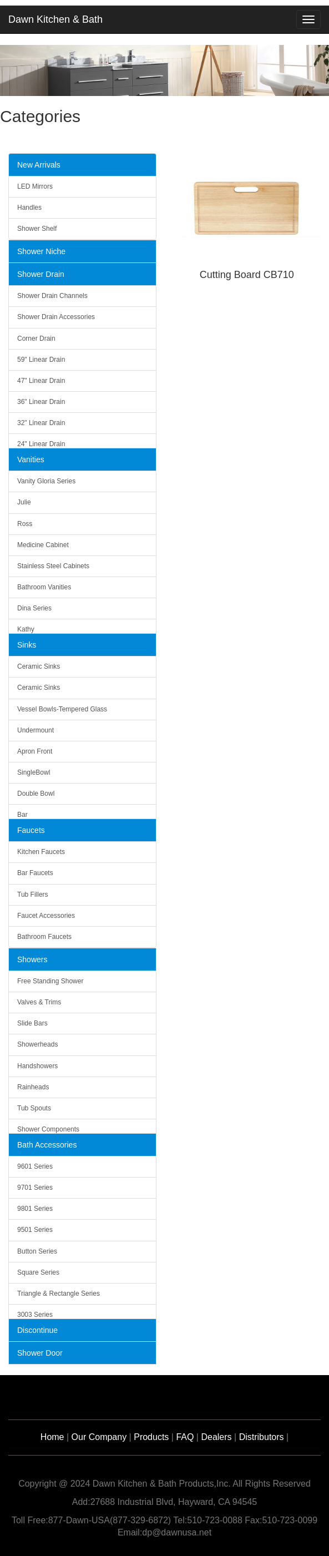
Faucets (31, 830)
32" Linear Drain (41, 423)
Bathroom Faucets (44, 937)
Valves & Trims (39, 1002)
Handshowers (37, 1066)
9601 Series (35, 1166)
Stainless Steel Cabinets (53, 566)
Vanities (30, 459)
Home (52, 1437)
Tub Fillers (32, 894)
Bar (22, 815)
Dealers (216, 1437)
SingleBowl (33, 772)
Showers (32, 959)
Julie (24, 502)
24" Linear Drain (41, 444)
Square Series (38, 1272)
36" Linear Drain (41, 402)
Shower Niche (41, 251)
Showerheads (37, 1044)
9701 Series (35, 1187)
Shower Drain (40, 274)
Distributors (261, 1437)
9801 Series (35, 1209)
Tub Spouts (34, 1108)
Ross (24, 524)
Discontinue (37, 1330)
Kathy (25, 629)
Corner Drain (36, 338)
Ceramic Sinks (38, 666)
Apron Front (34, 751)
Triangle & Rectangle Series (58, 1293)
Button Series (37, 1251)
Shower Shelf (37, 229)
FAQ (185, 1437)
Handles (29, 207)
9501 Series (35, 1230)
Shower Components (48, 1129)
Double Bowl (35, 793)
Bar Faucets (35, 873)
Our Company (99, 1437)
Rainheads (33, 1087)
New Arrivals (38, 164)
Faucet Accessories (46, 916)
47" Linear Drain (41, 381)
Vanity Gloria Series (46, 481)
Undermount (35, 730)
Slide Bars (32, 1023)
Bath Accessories (47, 1144)
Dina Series (34, 608)
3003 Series (35, 1314)
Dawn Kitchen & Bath (55, 19)
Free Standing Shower (50, 981)
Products (151, 1437)
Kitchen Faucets (41, 852)
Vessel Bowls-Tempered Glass (62, 709)
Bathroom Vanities (44, 587)
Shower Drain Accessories (56, 317)
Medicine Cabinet (43, 545)
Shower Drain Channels (52, 296)
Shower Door (40, 1352)
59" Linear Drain (41, 359)
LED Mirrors (35, 186)
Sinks (26, 644)
